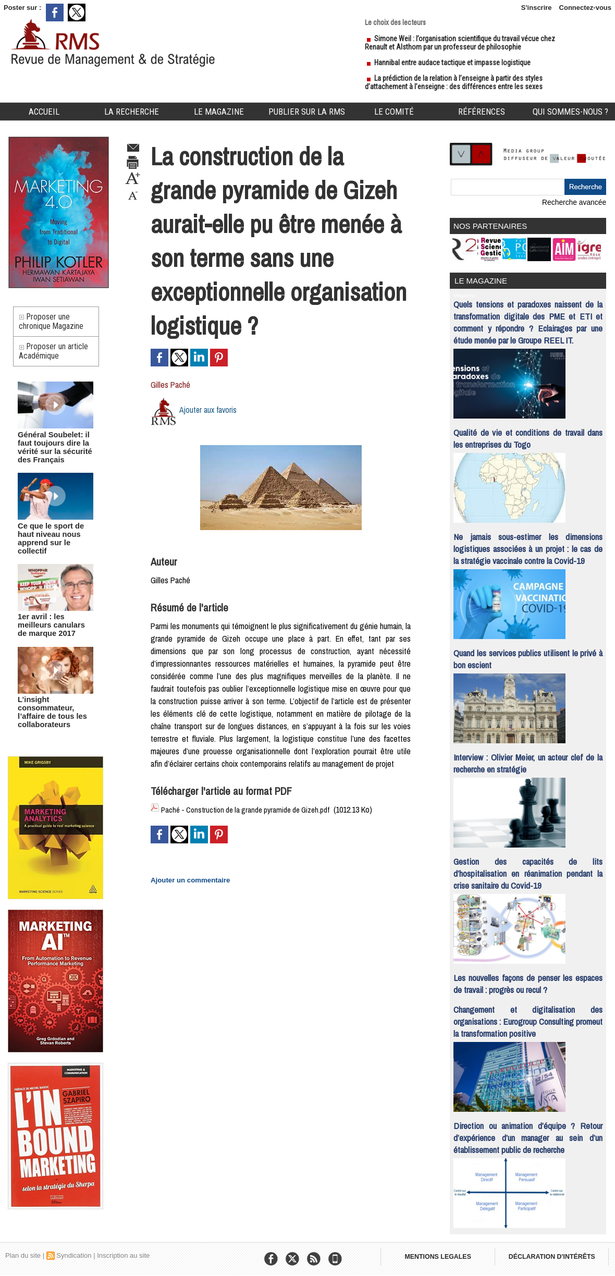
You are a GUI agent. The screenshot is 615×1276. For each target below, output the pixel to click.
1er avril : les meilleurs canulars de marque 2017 (54, 620)
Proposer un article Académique (55, 357)
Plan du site (23, 1252)
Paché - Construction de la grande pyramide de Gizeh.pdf (251, 809)
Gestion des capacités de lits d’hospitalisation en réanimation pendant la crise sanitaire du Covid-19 (527, 870)
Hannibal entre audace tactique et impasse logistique (452, 62)
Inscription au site (123, 1252)
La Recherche (131, 111)
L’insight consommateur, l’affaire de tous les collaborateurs (48, 705)
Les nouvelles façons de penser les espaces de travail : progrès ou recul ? (527, 980)
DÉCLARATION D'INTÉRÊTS (556, 1255)
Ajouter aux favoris (209, 409)
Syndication (73, 1252)
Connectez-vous (585, 7)
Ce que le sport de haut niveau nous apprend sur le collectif (55, 539)
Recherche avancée (576, 202)
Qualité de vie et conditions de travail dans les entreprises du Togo (527, 435)
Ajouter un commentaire (187, 878)
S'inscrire (536, 7)
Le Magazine (219, 111)
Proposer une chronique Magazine (52, 324)
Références (481, 111)
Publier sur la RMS (306, 111)
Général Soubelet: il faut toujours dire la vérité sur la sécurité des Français (50, 454)
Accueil (44, 111)
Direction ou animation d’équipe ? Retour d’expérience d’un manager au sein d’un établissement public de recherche (527, 1134)
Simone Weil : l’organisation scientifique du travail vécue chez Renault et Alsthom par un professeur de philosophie (460, 42)
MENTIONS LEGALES (439, 1255)
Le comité (394, 111)
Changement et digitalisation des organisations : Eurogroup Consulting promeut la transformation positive (527, 1018)
